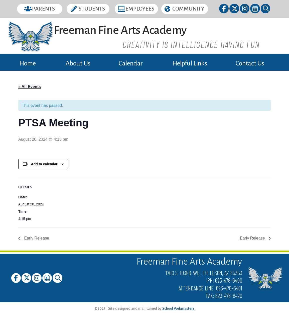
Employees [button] (139, 9)
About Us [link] (78, 63)
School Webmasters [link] (178, 308)
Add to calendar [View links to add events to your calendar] (44, 164)
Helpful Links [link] (189, 63)
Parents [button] (43, 9)
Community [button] (188, 9)
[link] (224, 9)
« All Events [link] (29, 87)
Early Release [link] (36, 238)
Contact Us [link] (250, 63)
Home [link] (27, 63)
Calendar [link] (131, 63)
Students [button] (92, 9)
